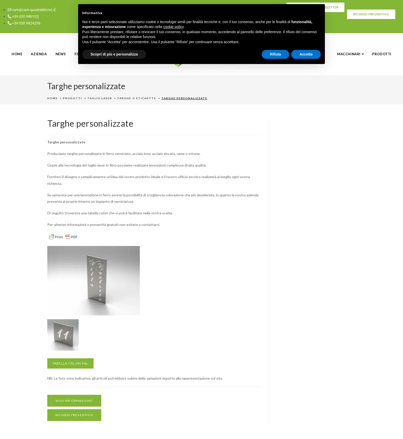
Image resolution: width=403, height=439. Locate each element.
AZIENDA (39, 54)
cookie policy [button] (173, 27)
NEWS (61, 54)
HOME (17, 54)
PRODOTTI (381, 54)
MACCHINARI (350, 54)
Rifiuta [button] (275, 54)
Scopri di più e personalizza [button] (114, 54)
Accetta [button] (306, 54)
